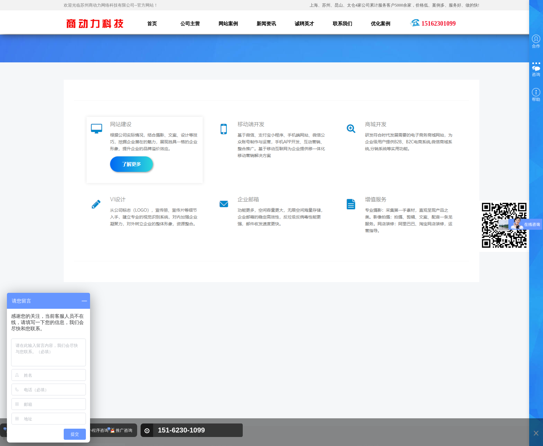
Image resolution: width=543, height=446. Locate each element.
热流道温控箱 (229, 410)
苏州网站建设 (267, 410)
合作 (536, 42)
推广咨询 (124, 430)
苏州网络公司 (306, 410)
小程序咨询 (98, 430)
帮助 (536, 95)
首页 (146, 397)
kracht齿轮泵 (228, 399)
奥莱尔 (260, 399)
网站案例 (151, 408)
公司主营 (173, 397)
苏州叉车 (287, 399)
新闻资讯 (173, 408)
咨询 (536, 69)
